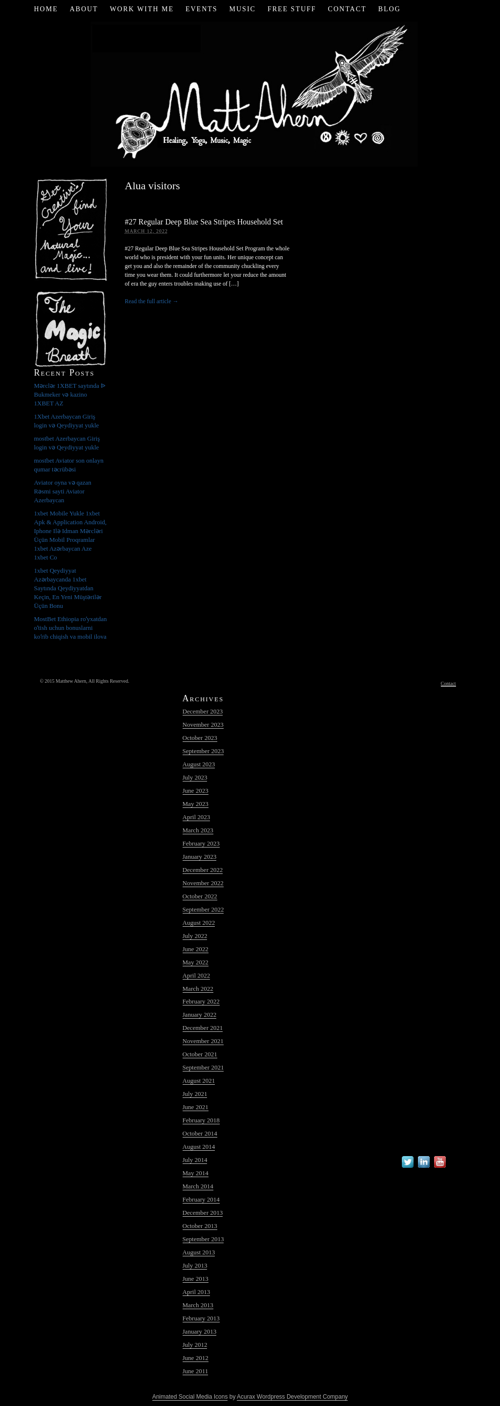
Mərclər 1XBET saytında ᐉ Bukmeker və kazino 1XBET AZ (70, 394)
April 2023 (196, 817)
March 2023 (198, 830)
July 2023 (195, 777)
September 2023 (203, 751)
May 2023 (195, 803)
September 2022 (203, 909)
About (84, 9)
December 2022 (203, 869)
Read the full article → (152, 301)
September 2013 (203, 1239)
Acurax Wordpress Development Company (292, 1396)
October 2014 (200, 1133)
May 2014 (195, 1173)
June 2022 (195, 949)
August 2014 (199, 1146)
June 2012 (195, 1357)
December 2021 (203, 1027)
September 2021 (203, 1067)
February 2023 (201, 843)
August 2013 (199, 1252)
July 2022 (195, 935)
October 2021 (200, 1054)
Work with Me (142, 9)
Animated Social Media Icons (190, 1396)
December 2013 (203, 1212)
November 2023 (203, 724)
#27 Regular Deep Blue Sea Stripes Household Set (204, 222)
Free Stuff (292, 9)
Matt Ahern (250, 93)
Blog (389, 9)
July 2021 (195, 1093)
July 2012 (195, 1344)
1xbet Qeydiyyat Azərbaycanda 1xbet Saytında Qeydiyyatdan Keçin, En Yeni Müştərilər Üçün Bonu (68, 588)
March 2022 (198, 988)
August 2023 (199, 764)
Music (242, 9)
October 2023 (200, 737)
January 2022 (200, 1014)
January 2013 (200, 1331)
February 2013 (201, 1318)
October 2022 (200, 896)
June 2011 (195, 1371)
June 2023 (195, 790)
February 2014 (201, 1199)
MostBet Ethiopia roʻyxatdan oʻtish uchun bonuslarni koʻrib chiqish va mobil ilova (70, 627)
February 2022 (201, 1001)
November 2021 (203, 1041)
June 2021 (195, 1107)
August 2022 (199, 922)
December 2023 (203, 711)
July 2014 (195, 1159)
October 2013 (200, 1225)
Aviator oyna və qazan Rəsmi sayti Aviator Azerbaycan (63, 491)
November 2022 (203, 883)
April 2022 (196, 975)
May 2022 (195, 962)
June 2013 (195, 1278)
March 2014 (198, 1186)
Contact (347, 9)
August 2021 (199, 1080)
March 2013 (198, 1305)
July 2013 (195, 1265)
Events (202, 9)
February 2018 (201, 1120)
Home (46, 9)
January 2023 (200, 856)
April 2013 (196, 1291)
